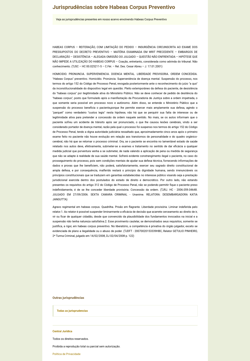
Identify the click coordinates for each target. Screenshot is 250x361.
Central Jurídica (62, 331)
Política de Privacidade (67, 354)
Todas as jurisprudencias (72, 310)
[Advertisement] (125, 32)
